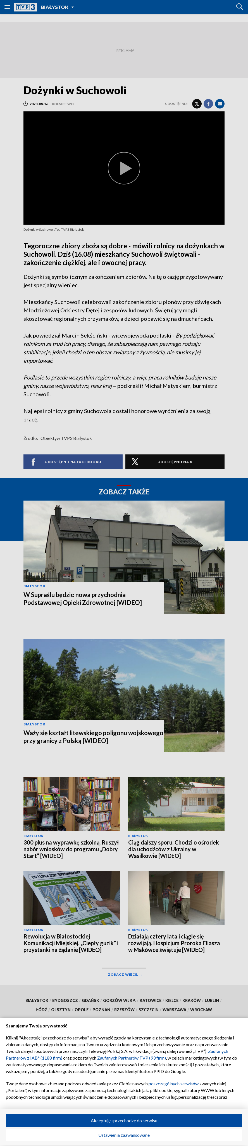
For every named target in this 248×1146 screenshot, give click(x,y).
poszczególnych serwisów (174, 1083)
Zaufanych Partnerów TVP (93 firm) (131, 1057)
